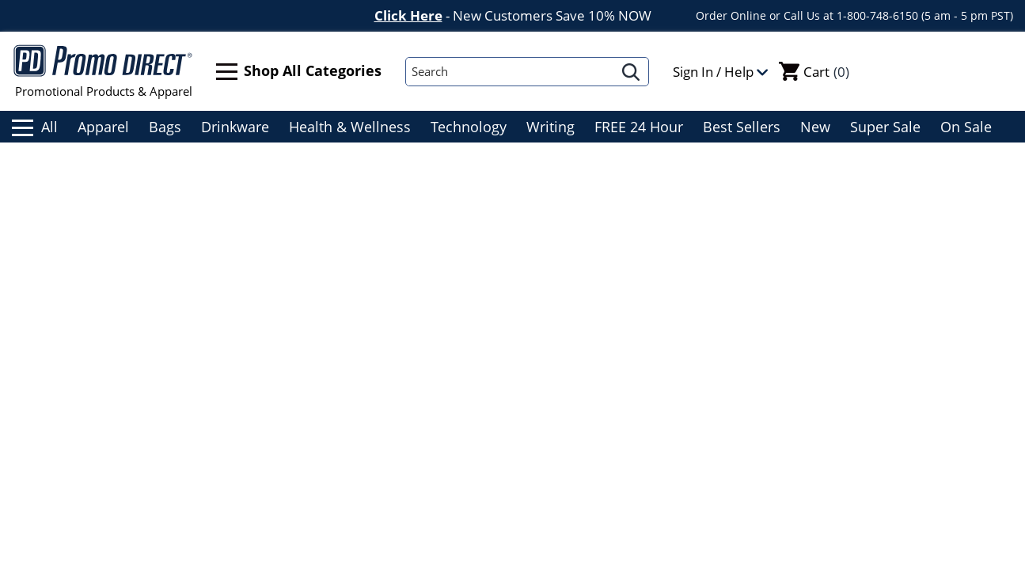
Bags (165, 126)
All (35, 126)
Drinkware (235, 126)
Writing (550, 126)
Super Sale (885, 126)
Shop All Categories (299, 72)
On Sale (966, 126)
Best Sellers (741, 126)
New (815, 126)
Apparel (103, 126)
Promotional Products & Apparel (103, 71)
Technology (469, 126)
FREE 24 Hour (638, 126)
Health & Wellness (350, 126)
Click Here (408, 15)
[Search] (510, 72)
